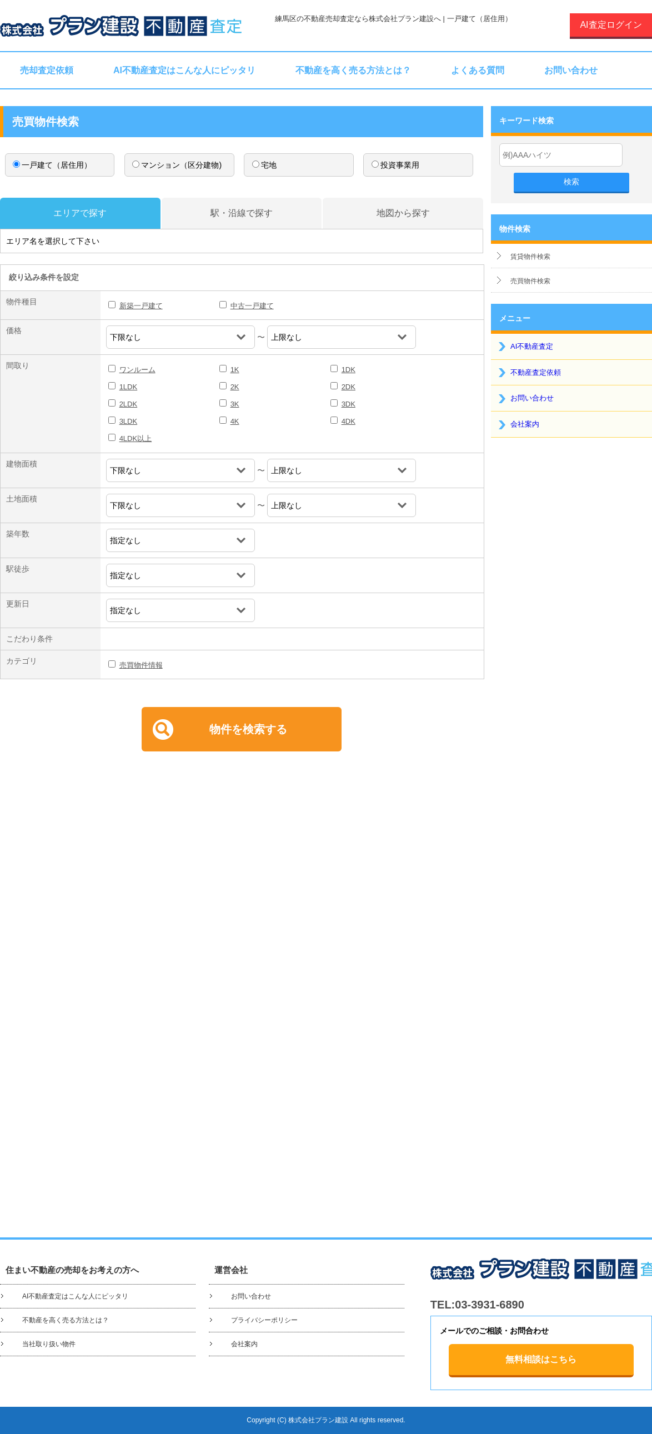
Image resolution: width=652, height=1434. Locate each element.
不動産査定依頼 (535, 372)
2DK (348, 387)
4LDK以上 (135, 438)
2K (234, 387)
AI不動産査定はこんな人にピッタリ (184, 70)
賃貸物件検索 (530, 256)
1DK (348, 369)
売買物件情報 (141, 665)
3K (234, 404)
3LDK (128, 421)
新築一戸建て (141, 306)
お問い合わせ (571, 70)
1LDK (128, 387)
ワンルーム (137, 369)
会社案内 (524, 424)
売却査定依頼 (46, 70)
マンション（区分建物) (177, 165)
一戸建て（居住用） (52, 165)
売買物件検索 (530, 281)
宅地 (264, 165)
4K (234, 421)
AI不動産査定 (531, 346)
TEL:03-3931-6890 (477, 1304)
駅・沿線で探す (241, 213)
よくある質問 (477, 70)
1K (234, 369)
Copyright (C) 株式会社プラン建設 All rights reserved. (326, 1420)
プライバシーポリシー (264, 1320)
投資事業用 (395, 165)
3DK (348, 404)
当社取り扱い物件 (49, 1344)
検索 (571, 181)
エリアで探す (80, 213)
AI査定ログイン (610, 24)
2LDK (128, 404)
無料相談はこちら (540, 1359)
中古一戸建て (252, 306)
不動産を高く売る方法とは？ (353, 70)
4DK (348, 421)
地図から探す (403, 213)
